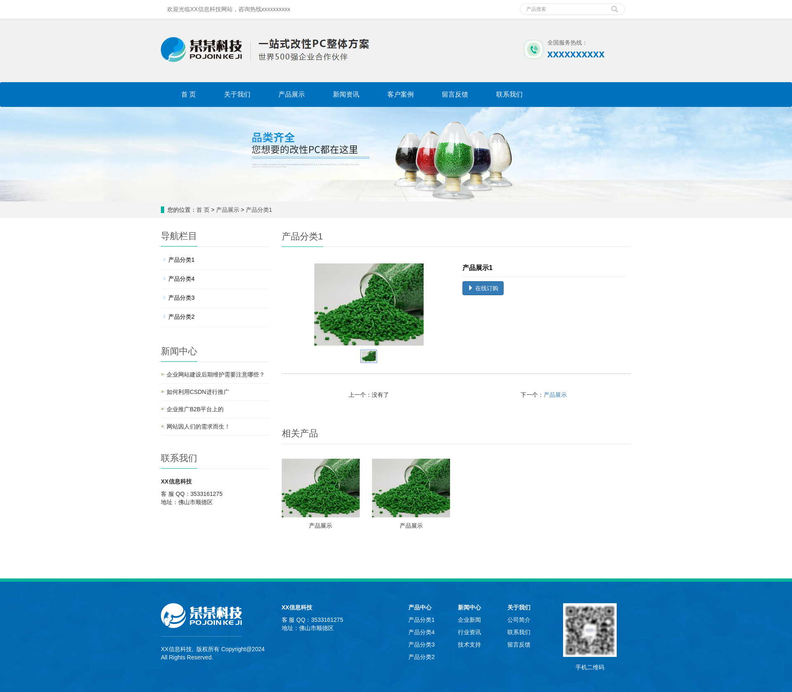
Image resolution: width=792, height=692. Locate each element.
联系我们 (509, 94)
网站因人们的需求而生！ (198, 426)
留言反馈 (455, 94)
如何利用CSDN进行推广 (198, 392)
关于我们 (237, 94)
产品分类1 (259, 209)
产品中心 (419, 607)
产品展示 (291, 94)
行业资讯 (469, 632)
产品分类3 (181, 297)
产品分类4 (181, 278)
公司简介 (518, 619)
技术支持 (469, 644)
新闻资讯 (346, 94)
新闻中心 (469, 607)
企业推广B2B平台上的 (195, 409)
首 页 (188, 94)
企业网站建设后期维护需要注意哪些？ (216, 374)
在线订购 (483, 288)
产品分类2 (181, 316)
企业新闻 (469, 619)
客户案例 (400, 94)
